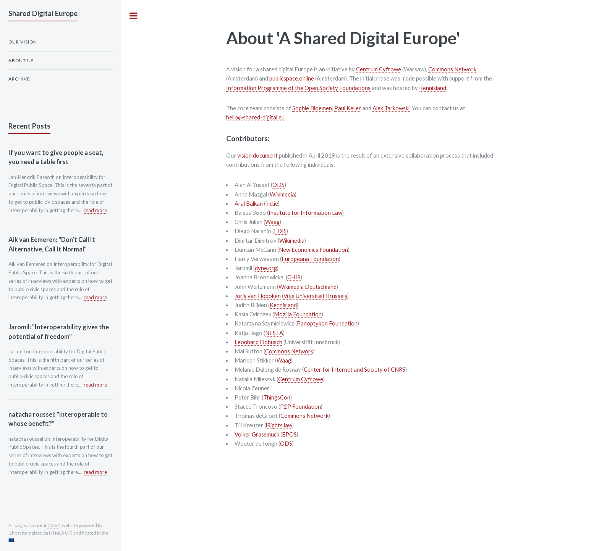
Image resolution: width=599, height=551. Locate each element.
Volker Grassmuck (257, 434)
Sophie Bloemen (312, 108)
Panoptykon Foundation (327, 323)
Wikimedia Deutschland (307, 287)
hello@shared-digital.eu (255, 117)
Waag (272, 222)
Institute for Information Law (305, 212)
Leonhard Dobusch (258, 342)
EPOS (289, 434)
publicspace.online (291, 78)
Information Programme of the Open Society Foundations (298, 88)
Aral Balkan (249, 203)
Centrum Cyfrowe (378, 69)
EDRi (280, 231)
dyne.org (266, 268)
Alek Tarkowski (391, 108)
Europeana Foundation (310, 259)
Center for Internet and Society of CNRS (354, 369)
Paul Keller (347, 108)
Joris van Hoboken (258, 296)
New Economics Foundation (313, 249)
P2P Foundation (300, 406)
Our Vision (22, 42)
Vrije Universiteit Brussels (315, 296)
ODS (278, 185)
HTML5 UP (60, 533)
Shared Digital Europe (43, 13)
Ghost (14, 533)
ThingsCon (276, 397)
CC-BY (53, 525)
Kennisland (432, 88)
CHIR (294, 277)
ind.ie (272, 203)
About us (21, 60)
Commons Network (452, 69)
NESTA (274, 333)
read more (95, 210)
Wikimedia (282, 194)
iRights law (279, 425)
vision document (257, 155)
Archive (19, 79)
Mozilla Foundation (298, 314)
